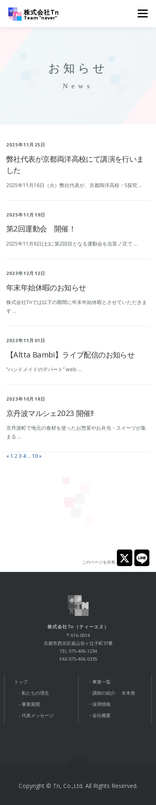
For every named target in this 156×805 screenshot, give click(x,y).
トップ (21, 682)
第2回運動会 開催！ (41, 228)
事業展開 (31, 704)
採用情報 (101, 704)
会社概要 (101, 715)
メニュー (142, 13)
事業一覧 (101, 682)
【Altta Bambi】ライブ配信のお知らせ (70, 354)
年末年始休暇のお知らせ (46, 287)
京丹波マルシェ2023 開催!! (49, 413)
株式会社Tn (41, 12)
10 (35, 456)
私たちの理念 (35, 693)
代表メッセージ (38, 715)
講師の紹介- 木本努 (113, 693)
